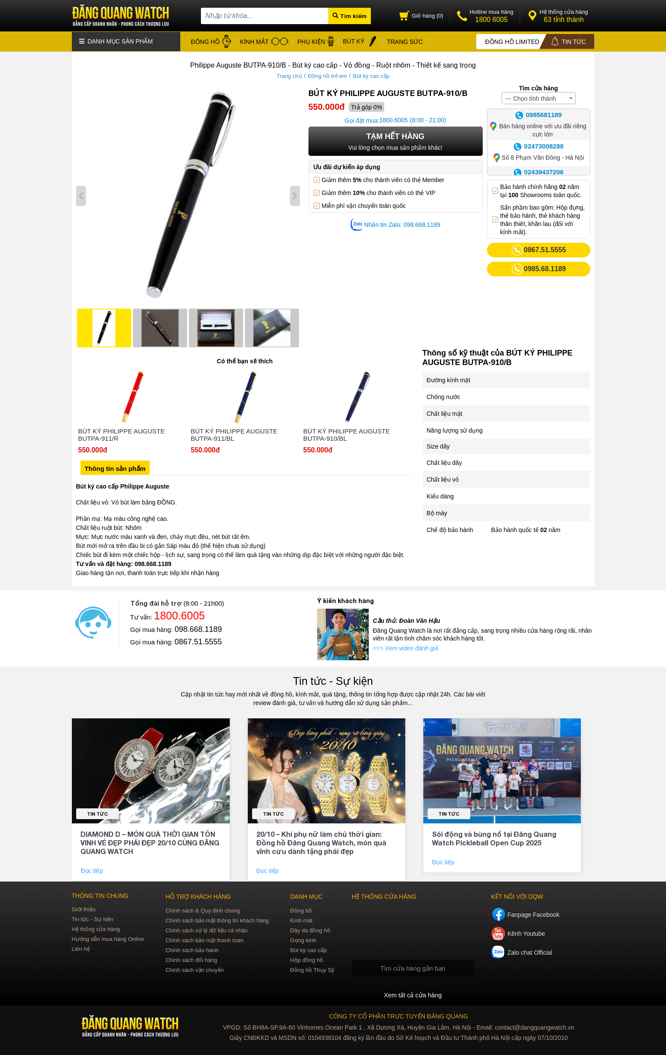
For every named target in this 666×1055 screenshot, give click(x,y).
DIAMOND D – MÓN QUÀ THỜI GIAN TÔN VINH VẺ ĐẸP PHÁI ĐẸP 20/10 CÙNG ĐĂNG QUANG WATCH (149, 841)
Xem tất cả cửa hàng (413, 994)
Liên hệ (81, 948)
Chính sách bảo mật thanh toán (205, 939)
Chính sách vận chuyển (195, 969)
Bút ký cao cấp (371, 75)
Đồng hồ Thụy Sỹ (312, 969)
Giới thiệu (84, 908)
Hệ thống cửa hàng (96, 928)
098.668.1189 (198, 628)
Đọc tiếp (92, 869)
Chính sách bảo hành (192, 949)
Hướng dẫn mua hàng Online (108, 938)
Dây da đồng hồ (310, 929)
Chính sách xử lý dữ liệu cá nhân (207, 929)
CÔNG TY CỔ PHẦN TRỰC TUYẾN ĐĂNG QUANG (398, 1015)
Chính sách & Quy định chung (203, 909)
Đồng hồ (301, 909)
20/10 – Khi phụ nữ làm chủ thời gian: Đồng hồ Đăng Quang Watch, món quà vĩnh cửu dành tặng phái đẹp (321, 841)
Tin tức (97, 813)
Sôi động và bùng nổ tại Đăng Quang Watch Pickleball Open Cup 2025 (494, 837)
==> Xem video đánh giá (405, 647)
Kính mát (301, 919)
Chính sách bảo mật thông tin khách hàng (217, 919)
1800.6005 (393, 119)
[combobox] (539, 97)
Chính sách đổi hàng (191, 959)
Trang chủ (289, 75)
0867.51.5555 (198, 641)
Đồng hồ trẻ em (327, 75)
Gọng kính (303, 939)
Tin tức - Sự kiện (333, 680)
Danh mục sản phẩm (116, 40)
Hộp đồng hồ (306, 959)
